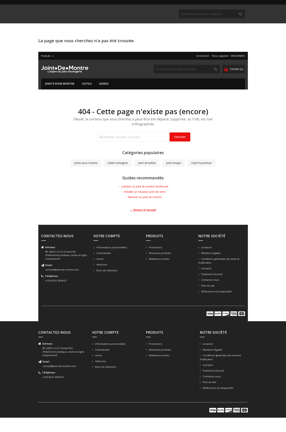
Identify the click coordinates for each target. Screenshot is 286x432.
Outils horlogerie (118, 177)
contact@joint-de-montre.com (62, 284)
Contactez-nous (210, 294)
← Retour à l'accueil (143, 224)
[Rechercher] (189, 17)
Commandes (103, 267)
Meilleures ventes (159, 273)
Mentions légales (211, 267)
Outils (84, 32)
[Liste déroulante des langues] (45, 4)
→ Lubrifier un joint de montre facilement (143, 201)
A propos (206, 282)
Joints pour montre (57, 32)
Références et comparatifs (216, 305)
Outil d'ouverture (201, 177)
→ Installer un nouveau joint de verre (143, 206)
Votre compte (106, 250)
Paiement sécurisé (212, 288)
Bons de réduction (106, 284)
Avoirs (100, 273)
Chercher (180, 151)
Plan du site (208, 300)
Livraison (206, 261)
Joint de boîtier (147, 177)
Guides (101, 32)
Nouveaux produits (159, 267)
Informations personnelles (111, 261)
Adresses (101, 279)
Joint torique (173, 177)
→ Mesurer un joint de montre (143, 211)
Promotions (155, 261)
